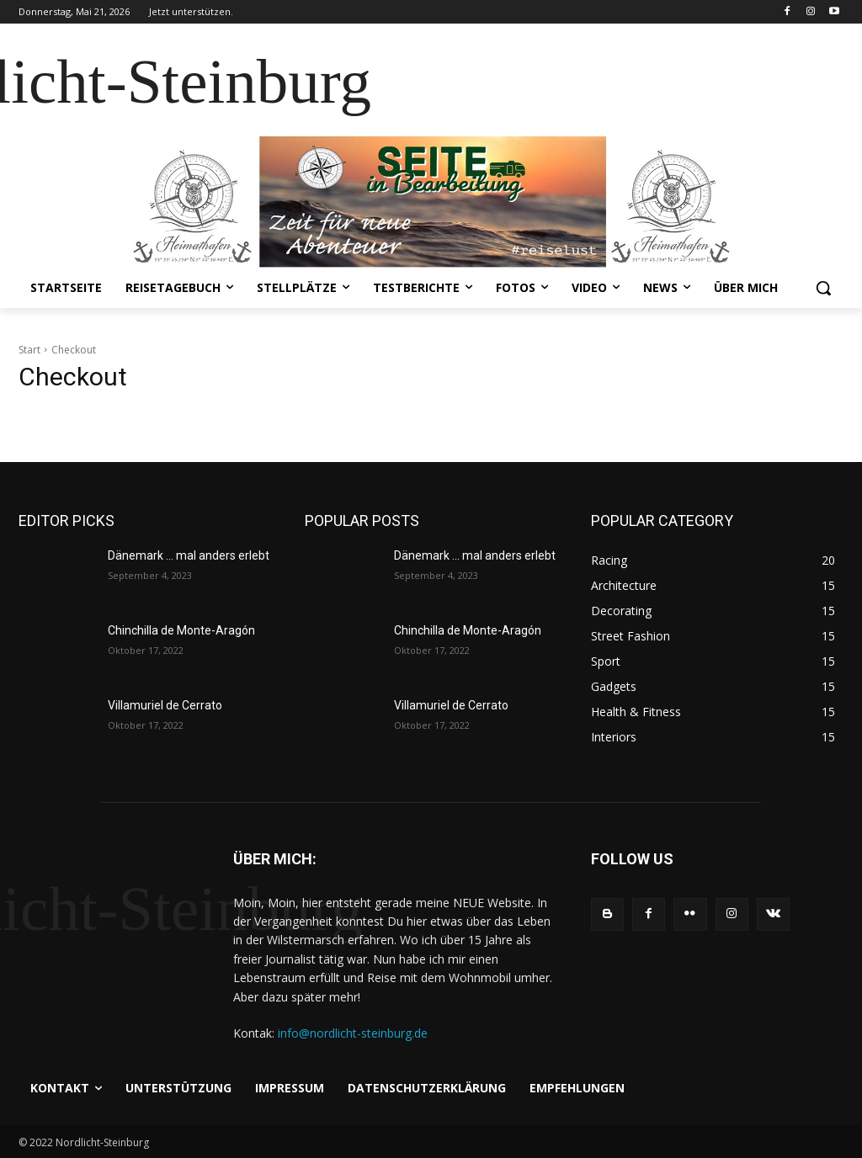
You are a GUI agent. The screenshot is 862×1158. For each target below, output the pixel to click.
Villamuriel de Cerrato (165, 705)
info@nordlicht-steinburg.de (353, 1033)
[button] (823, 288)
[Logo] (109, 915)
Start (29, 350)
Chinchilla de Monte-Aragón (181, 630)
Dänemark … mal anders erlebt (188, 555)
